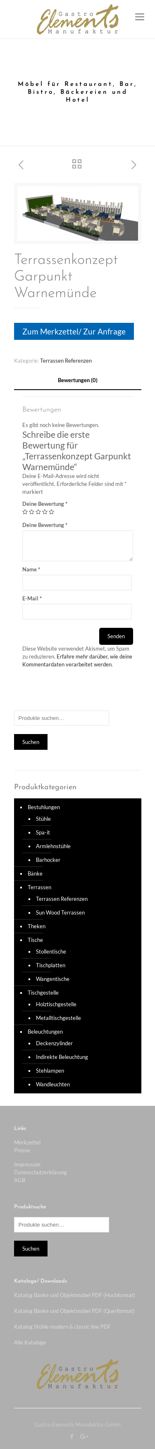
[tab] (77, 380)
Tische (35, 940)
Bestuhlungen (44, 807)
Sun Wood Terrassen (60, 912)
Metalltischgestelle (58, 1018)
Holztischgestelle (56, 1004)
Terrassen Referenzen (66, 360)
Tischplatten (50, 965)
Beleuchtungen (45, 1031)
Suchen (30, 742)
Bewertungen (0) (78, 380)
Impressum (27, 1164)
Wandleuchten (53, 1084)
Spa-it (43, 832)
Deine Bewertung (44, 503)
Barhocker (48, 859)
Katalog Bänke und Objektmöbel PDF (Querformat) (74, 1311)
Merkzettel (27, 1142)
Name (31, 569)
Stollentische (51, 951)
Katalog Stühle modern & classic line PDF (62, 1326)
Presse (22, 1150)
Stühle (43, 818)
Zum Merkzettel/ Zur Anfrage (74, 331)
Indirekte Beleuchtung (62, 1057)
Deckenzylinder (54, 1043)
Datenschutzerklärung (40, 1172)
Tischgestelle (43, 992)
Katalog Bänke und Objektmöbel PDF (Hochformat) (74, 1295)
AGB (19, 1180)
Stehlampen (50, 1070)
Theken (36, 926)
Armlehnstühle (53, 846)
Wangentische (52, 979)
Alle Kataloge (30, 1342)
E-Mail (32, 598)
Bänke (35, 873)
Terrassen (39, 887)
